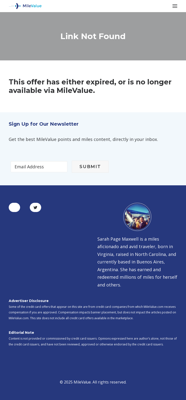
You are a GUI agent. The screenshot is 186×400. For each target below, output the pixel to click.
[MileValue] (25, 6)
